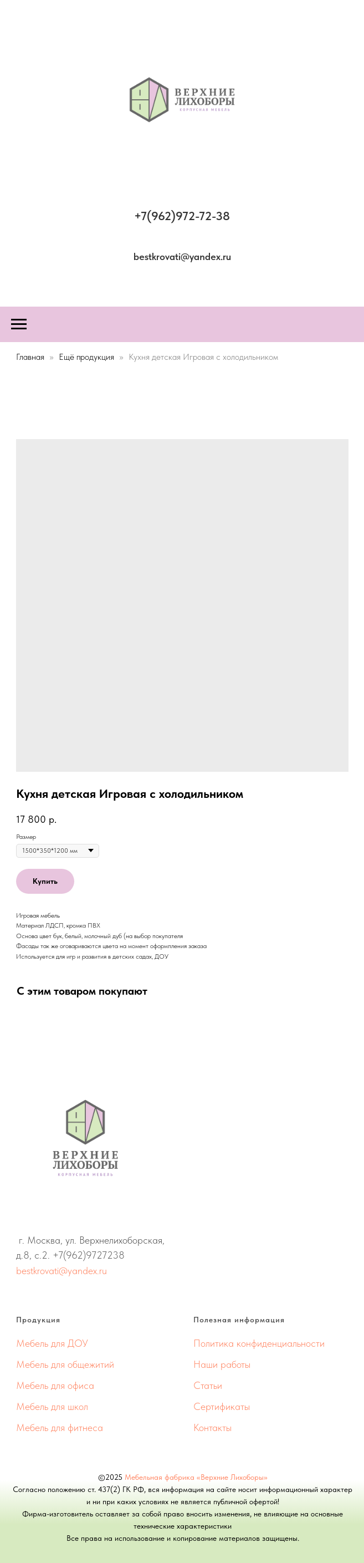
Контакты (212, 1427)
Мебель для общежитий (65, 1364)
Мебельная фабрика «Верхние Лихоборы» (196, 1477)
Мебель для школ (52, 1406)
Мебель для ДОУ (52, 1343)
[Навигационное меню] (19, 324)
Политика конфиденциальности (259, 1343)
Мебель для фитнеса (59, 1427)
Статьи (207, 1385)
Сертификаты (221, 1406)
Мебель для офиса (55, 1385)
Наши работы (221, 1364)
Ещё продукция (87, 357)
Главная (30, 357)
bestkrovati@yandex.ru (61, 1270)
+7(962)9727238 (89, 1255)
